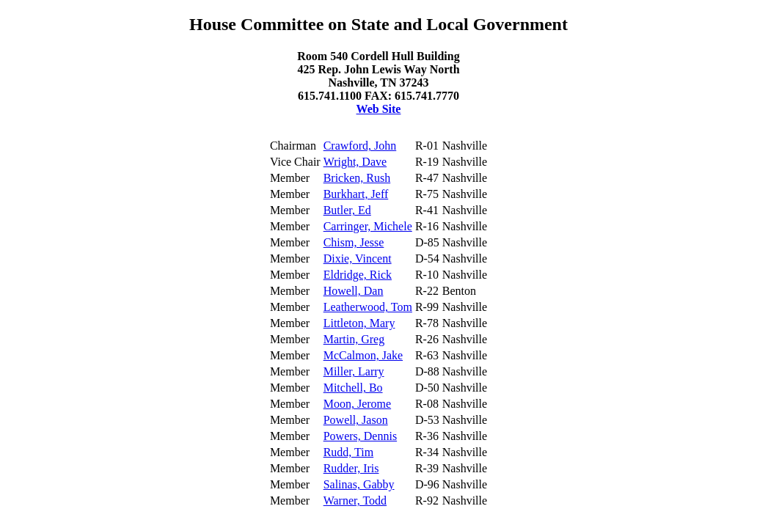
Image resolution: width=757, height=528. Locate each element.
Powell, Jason (355, 420)
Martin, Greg (354, 339)
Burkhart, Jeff (356, 194)
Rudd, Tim (348, 452)
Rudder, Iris (351, 468)
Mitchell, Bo (353, 387)
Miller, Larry (353, 371)
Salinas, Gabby (359, 484)
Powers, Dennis (360, 436)
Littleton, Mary (359, 323)
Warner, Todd (355, 500)
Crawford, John (360, 145)
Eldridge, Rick (357, 274)
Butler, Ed (347, 210)
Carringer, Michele (367, 226)
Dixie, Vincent (357, 258)
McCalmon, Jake (363, 355)
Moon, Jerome (357, 403)
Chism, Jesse (353, 242)
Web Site (378, 109)
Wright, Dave (355, 161)
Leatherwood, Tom (367, 307)
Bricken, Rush (357, 178)
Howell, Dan (353, 291)
